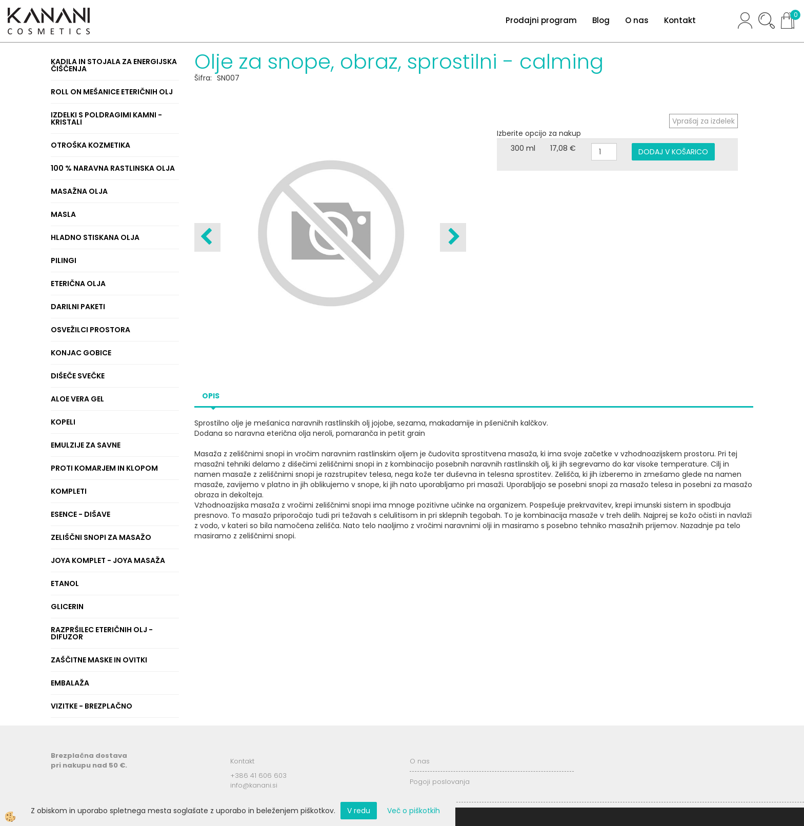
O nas (637, 20)
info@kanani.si (253, 785)
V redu (358, 810)
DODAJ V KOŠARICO (673, 152)
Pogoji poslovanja (440, 782)
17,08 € (563, 148)
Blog (601, 20)
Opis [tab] (210, 396)
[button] (453, 237)
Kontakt (680, 20)
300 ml (523, 148)
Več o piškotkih (413, 810)
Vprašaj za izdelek (703, 121)
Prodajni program (541, 20)
